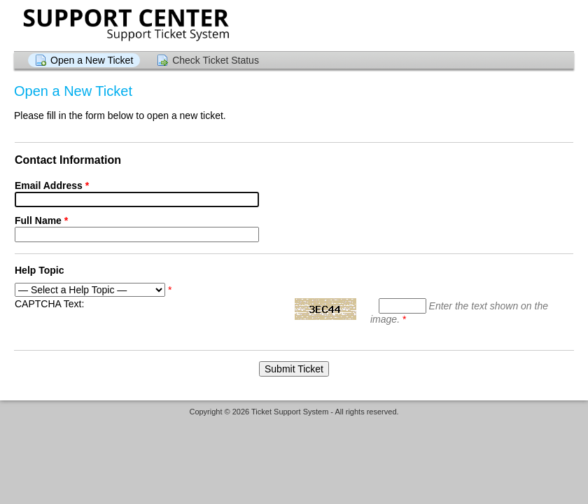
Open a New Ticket (91, 60)
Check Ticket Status (215, 60)
